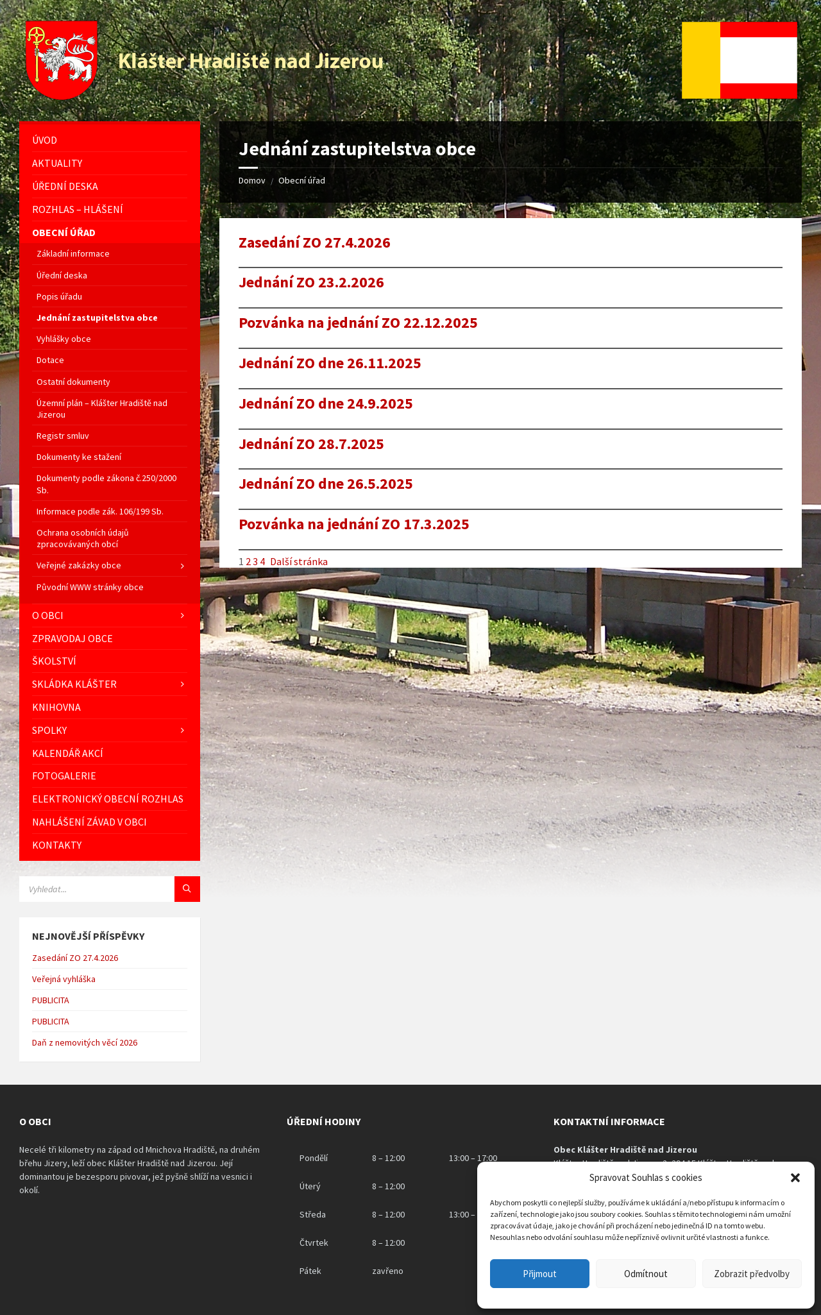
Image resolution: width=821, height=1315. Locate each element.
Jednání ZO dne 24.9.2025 (326, 403)
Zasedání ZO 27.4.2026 (315, 242)
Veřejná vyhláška (64, 979)
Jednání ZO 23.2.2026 (311, 282)
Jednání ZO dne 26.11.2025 (330, 363)
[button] (795, 1177)
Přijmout (540, 1274)
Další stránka (299, 561)
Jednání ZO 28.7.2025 (311, 444)
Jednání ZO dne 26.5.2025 (326, 484)
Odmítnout (646, 1274)
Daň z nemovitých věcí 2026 (84, 1042)
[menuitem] (109, 140)
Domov (252, 180)
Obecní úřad (301, 180)
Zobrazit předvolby (752, 1274)
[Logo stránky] (206, 96)
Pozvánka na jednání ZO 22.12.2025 (358, 323)
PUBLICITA (50, 1000)
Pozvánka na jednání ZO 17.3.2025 (354, 524)
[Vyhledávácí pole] (109, 889)
